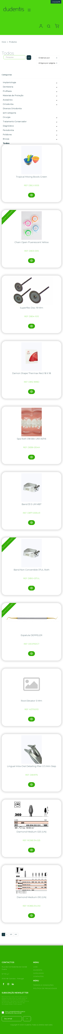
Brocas (6, 139)
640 (16, 934)
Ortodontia (8, 104)
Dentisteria (8, 87)
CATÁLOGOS (38, 973)
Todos (6, 143)
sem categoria (9, 113)
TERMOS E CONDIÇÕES (43, 985)
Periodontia (8, 130)
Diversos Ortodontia (12, 108)
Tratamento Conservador (15, 121)
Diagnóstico (8, 126)
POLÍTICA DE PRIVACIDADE (45, 988)
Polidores (7, 135)
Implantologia (9, 82)
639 (11, 934)
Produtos (13, 42)
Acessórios (7, 100)
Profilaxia (7, 91)
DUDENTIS (37, 970)
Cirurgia (6, 117)
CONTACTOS (38, 976)
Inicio (4, 42)
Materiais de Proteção (13, 95)
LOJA (35, 967)
